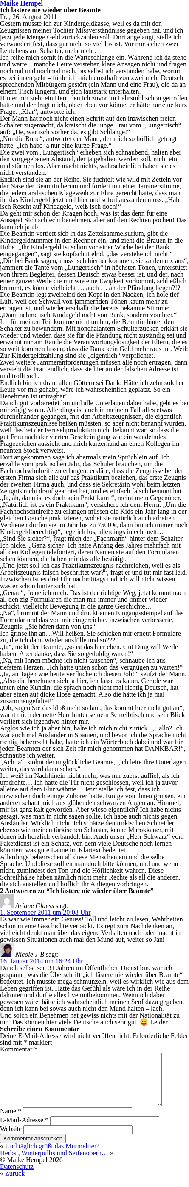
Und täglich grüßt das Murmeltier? (52, 1156)
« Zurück (12, 1183)
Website (11, 1139)
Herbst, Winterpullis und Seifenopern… (54, 1163)
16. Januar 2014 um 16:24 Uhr (41, 961)
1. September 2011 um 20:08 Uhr (45, 912)
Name (10, 1121)
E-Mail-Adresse (24, 1130)
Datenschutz (17, 1176)
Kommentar (18, 1049)
